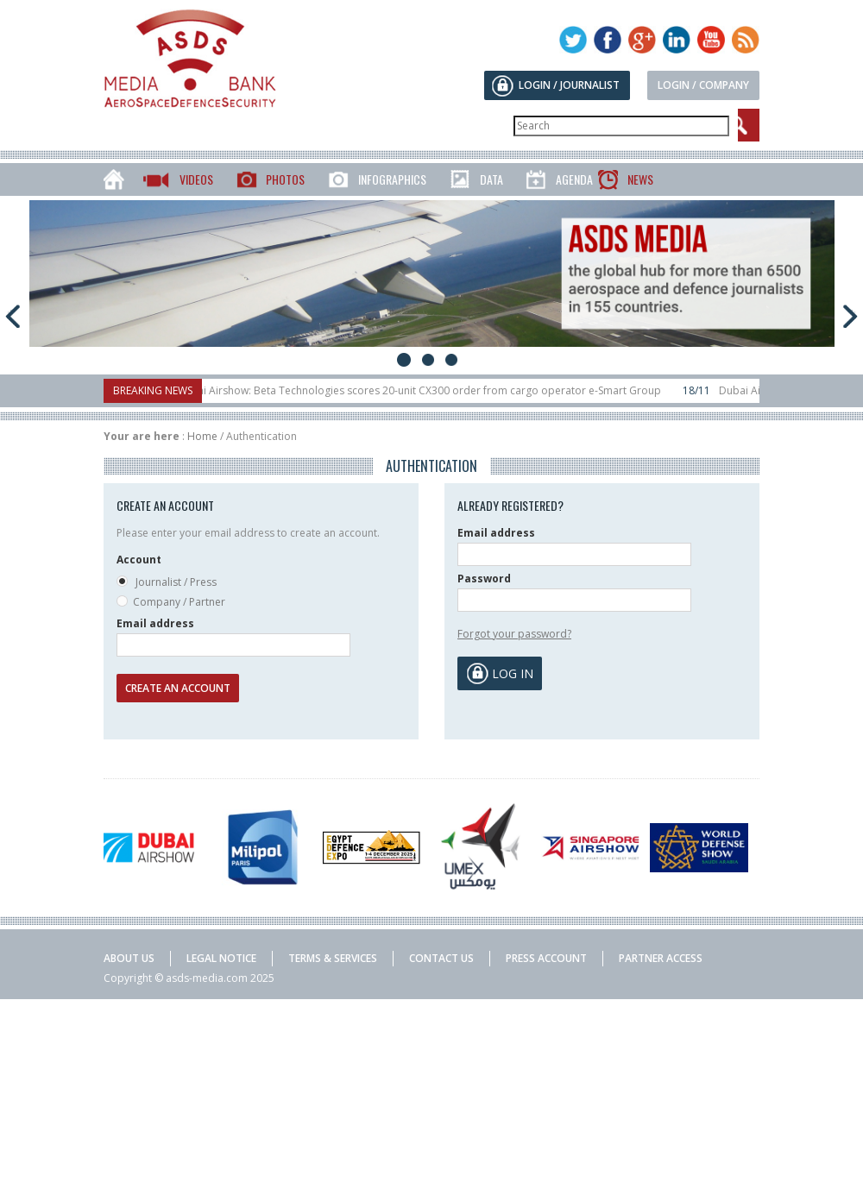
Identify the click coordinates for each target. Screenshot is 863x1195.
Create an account (177, 688)
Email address (155, 623)
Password (484, 578)
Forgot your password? (514, 633)
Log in (512, 673)
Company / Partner (171, 602)
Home (202, 436)
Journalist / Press (167, 583)
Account (139, 559)
